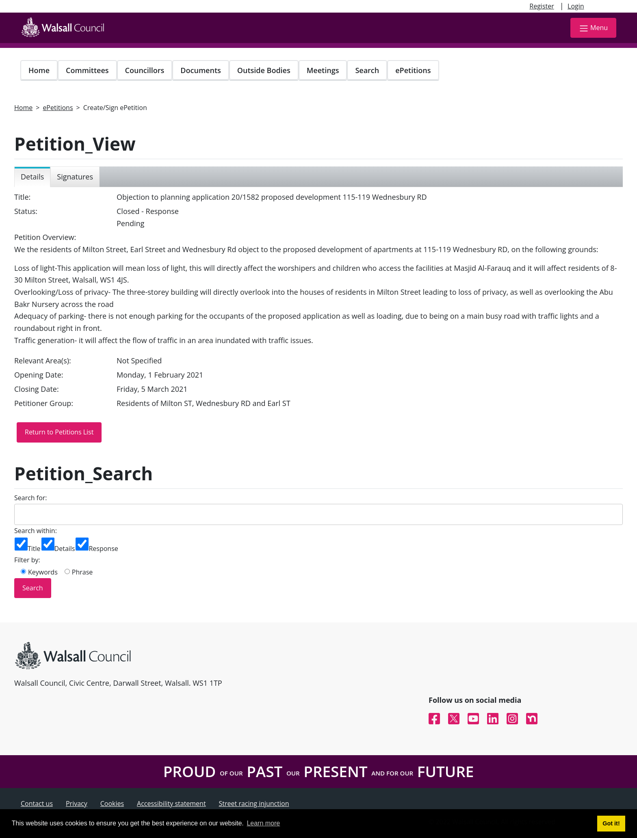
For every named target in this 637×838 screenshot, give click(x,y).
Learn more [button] (263, 823)
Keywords (43, 572)
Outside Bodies (263, 70)
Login (576, 6)
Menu (593, 28)
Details (64, 548)
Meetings (323, 70)
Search (367, 70)
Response (103, 548)
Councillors (145, 70)
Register (541, 6)
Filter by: (27, 559)
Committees (87, 70)
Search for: (30, 497)
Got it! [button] (611, 823)
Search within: (35, 530)
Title (34, 548)
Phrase (82, 572)
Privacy (76, 803)
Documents (200, 70)
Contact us (37, 803)
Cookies (112, 803)
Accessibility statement (171, 803)
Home (39, 70)
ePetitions (413, 70)
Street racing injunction (254, 803)
